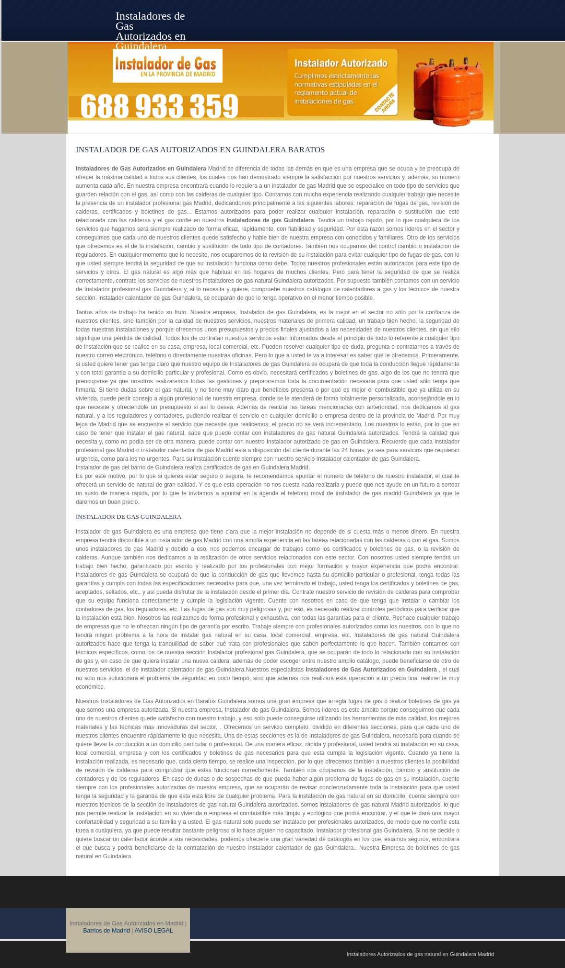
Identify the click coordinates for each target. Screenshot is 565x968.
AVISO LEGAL (153, 930)
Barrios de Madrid (106, 930)
